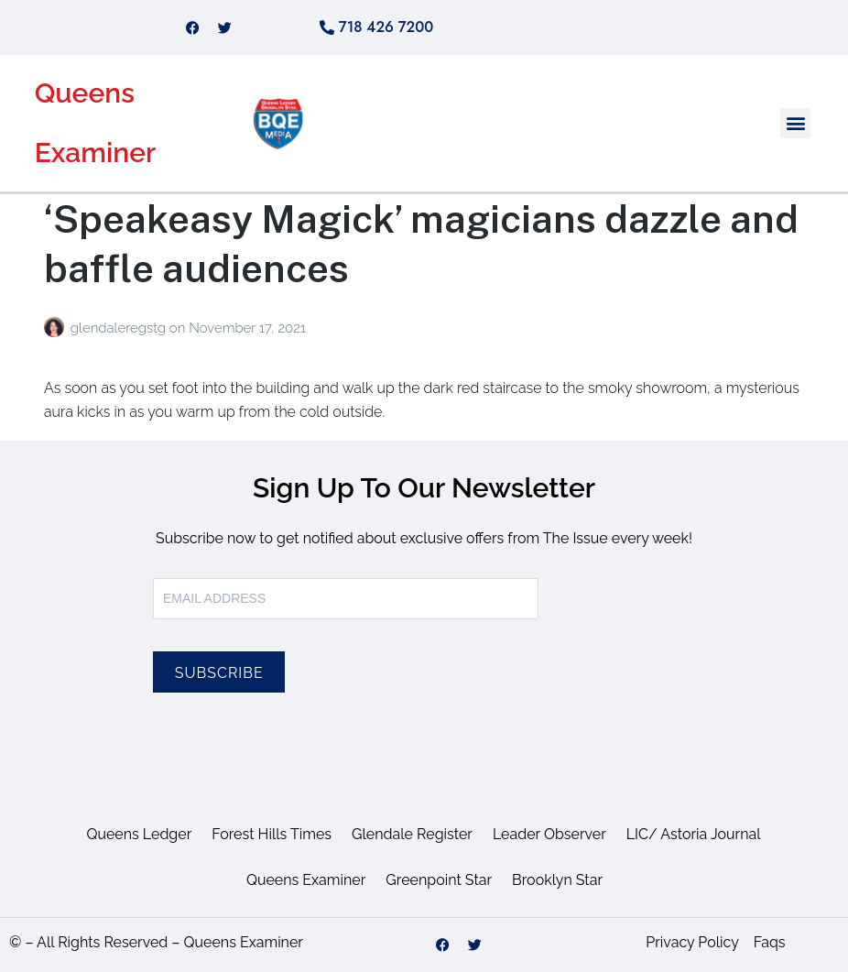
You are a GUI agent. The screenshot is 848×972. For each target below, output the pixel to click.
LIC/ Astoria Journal (693, 834)
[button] (795, 123)
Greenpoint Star (439, 880)
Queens (85, 93)
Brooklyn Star (557, 880)
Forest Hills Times (272, 834)
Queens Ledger (138, 834)
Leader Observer (549, 834)
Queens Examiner (305, 880)
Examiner (96, 153)
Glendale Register (412, 834)
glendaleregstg (120, 328)
